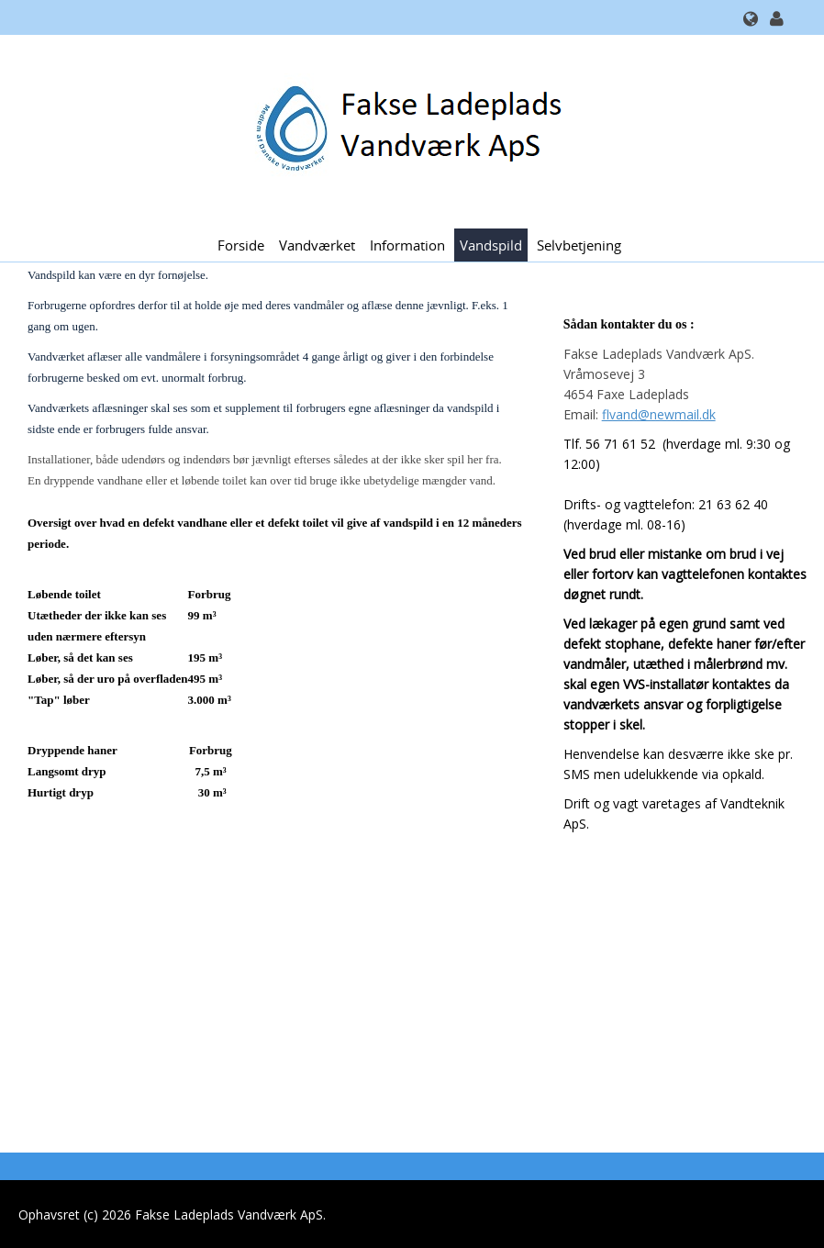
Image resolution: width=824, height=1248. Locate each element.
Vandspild (491, 245)
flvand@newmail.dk (659, 414)
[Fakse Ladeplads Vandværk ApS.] (405, 130)
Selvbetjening (579, 245)
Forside (240, 245)
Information (407, 245)
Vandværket (317, 245)
